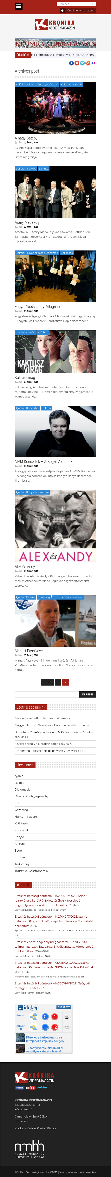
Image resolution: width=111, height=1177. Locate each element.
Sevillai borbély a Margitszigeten (36, 744)
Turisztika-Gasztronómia (68, 597)
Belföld (20, 84)
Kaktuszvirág (25, 377)
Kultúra (65, 84)
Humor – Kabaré (26, 816)
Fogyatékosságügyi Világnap (37, 306)
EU (17, 803)
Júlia (19, 142)
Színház (77, 84)
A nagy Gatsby (26, 138)
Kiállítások (22, 823)
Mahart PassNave (29, 651)
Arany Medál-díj (27, 222)
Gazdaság (67, 252)
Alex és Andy (25, 566)
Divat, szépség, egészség (42, 84)
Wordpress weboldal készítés (77, 1172)
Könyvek (31, 492)
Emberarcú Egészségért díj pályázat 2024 (43, 751)
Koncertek (32, 408)
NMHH (25, 885)
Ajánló (20, 332)
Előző (47, 682)
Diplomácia (22, 789)
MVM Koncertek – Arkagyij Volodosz (43, 461)
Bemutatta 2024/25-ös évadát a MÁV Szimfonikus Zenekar (54, 732)
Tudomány (22, 864)
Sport (18, 850)
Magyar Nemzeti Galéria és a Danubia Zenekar (46, 725)
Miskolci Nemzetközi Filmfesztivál (50, 55)
